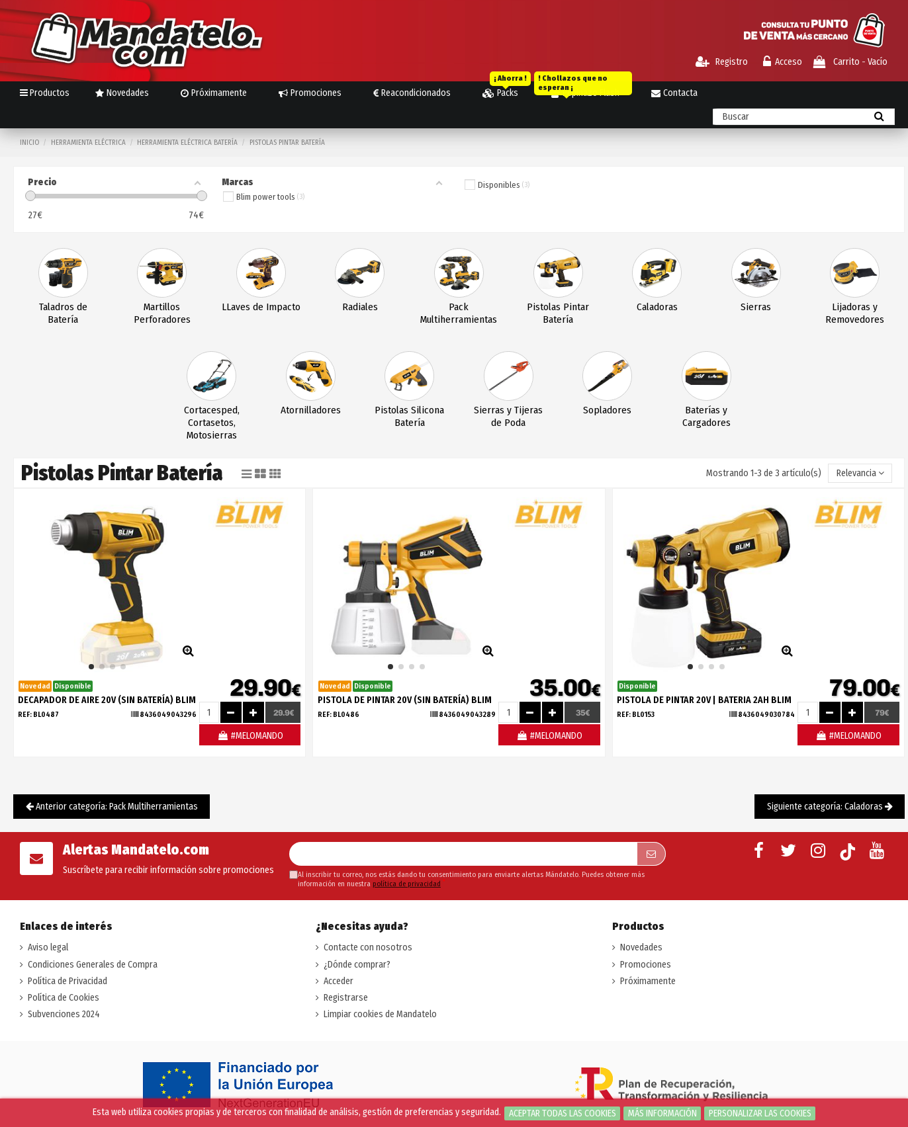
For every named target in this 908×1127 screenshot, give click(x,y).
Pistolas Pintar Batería (558, 313)
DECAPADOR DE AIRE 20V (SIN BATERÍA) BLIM (107, 700)
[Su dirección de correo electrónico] (463, 854)
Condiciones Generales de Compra (93, 964)
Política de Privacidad (67, 981)
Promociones (645, 964)
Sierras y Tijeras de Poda (508, 416)
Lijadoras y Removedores (854, 313)
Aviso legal (48, 947)
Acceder (338, 981)
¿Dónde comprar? (357, 964)
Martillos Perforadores (162, 313)
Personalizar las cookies (760, 1113)
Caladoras (657, 307)
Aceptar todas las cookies (562, 1113)
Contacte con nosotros (368, 947)
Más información (662, 1113)
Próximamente (648, 981)
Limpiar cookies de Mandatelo (380, 1014)
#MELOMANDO (250, 735)
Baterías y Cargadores (706, 416)
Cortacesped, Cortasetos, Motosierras (212, 422)
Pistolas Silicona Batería (409, 416)
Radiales (360, 307)
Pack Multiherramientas (458, 313)
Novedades (641, 947)
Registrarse (346, 997)
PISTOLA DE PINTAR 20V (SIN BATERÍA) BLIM (405, 700)
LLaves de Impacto (261, 307)
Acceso (782, 61)
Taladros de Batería (63, 313)
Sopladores (607, 410)
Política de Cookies (63, 997)
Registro (722, 61)
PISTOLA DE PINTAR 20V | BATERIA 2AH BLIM (704, 700)
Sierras (756, 307)
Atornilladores (311, 410)
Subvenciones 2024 (64, 1014)
